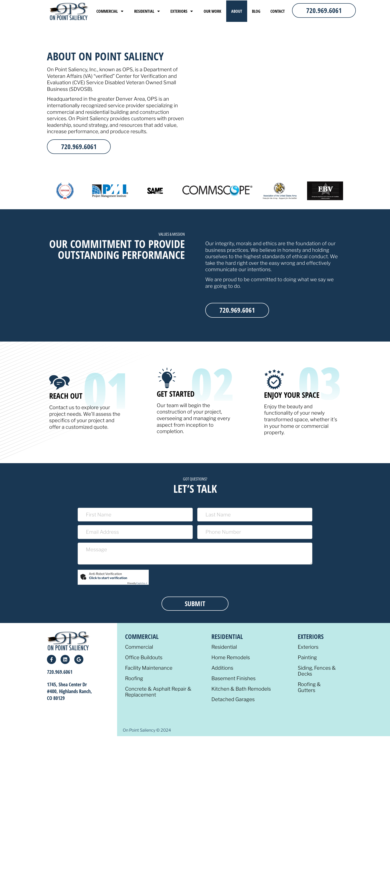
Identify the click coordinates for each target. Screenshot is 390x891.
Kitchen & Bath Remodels (241, 689)
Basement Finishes (233, 678)
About (236, 11)
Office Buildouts (143, 657)
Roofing (134, 678)
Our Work (212, 11)
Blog (256, 11)
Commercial (110, 11)
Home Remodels (230, 657)
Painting (307, 657)
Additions (222, 668)
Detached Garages (233, 699)
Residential (147, 11)
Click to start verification (108, 578)
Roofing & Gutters (309, 687)
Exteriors (182, 11)
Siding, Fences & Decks (317, 671)
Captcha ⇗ (137, 583)
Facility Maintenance (148, 668)
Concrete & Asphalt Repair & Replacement (158, 692)
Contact (277, 11)
